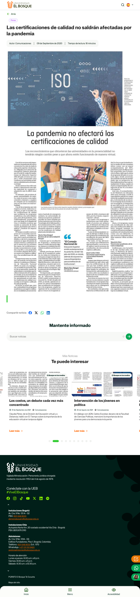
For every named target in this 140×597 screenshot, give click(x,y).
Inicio (26, 594)
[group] (41, 403)
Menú (70, 594)
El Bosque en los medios (56, 375)
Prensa (13, 20)
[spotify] (47, 498)
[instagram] (14, 498)
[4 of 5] (66, 441)
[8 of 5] (82, 441)
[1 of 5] (50, 441)
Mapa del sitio (14, 582)
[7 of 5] (78, 441)
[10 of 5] (91, 441)
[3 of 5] (62, 441)
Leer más (14, 430)
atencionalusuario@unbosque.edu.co (23, 519)
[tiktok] (21, 498)
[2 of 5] (56, 441)
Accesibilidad (114, 594)
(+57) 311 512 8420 (27, 547)
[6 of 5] (74, 441)
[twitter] (34, 498)
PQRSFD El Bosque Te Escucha (21, 577)
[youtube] (28, 498)
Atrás (13, 14)
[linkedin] (41, 498)
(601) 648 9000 (19, 516)
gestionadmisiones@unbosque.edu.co (24, 550)
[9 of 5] (86, 441)
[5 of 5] (70, 441)
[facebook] (8, 498)
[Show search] (123, 5)
